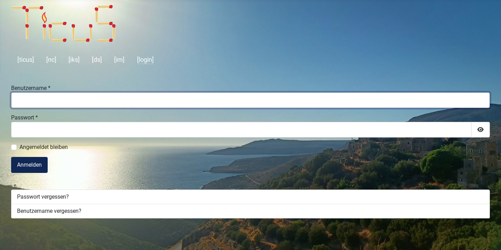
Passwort (24, 117)
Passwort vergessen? (43, 196)
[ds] (97, 59)
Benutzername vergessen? (49, 211)
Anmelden (29, 164)
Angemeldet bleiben (43, 147)
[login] (145, 59)
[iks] (74, 59)
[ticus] (25, 59)
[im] (119, 59)
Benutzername (30, 88)
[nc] (51, 59)
